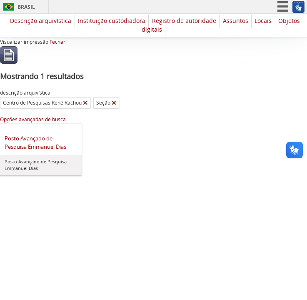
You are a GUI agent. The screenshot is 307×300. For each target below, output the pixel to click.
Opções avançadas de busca (33, 119)
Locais (263, 21)
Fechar (57, 41)
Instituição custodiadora (111, 21)
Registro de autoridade (184, 21)
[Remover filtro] (85, 103)
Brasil (26, 6)
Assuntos (235, 21)
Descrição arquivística (40, 21)
